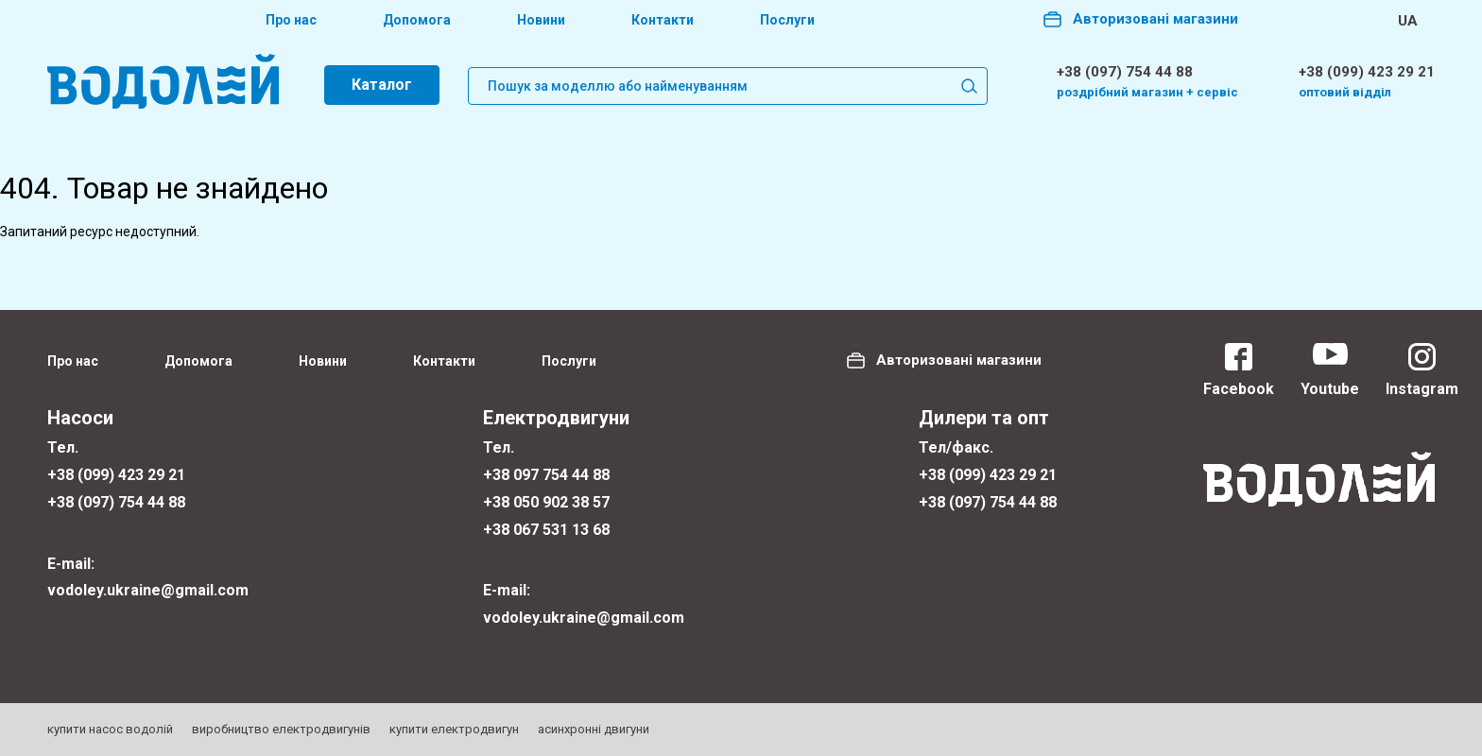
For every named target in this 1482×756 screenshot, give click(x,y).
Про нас (291, 19)
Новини (541, 19)
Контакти (662, 19)
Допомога (417, 19)
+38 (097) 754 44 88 (1125, 71)
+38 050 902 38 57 (546, 502)
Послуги (787, 19)
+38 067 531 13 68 (546, 530)
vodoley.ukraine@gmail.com (148, 590)
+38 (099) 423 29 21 (1367, 71)
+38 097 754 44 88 (546, 475)
